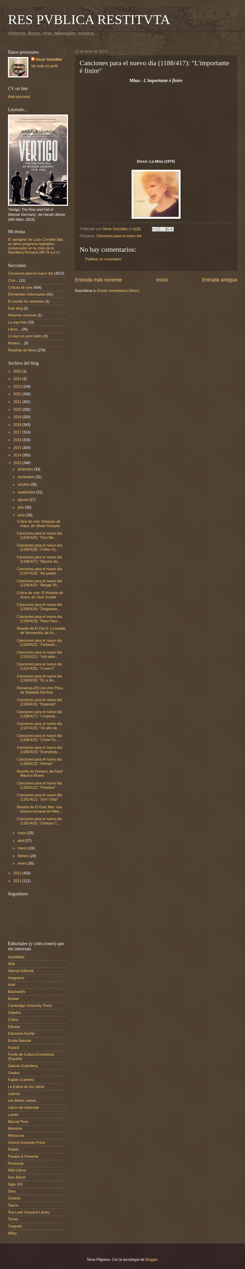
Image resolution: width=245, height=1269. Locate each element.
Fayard (13, 1048)
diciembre (26, 469)
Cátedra (14, 1013)
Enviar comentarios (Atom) (118, 291)
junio (22, 515)
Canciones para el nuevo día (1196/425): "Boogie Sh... (39, 583)
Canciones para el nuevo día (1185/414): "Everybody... (39, 750)
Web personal (19, 97)
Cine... (13, 280)
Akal (11, 964)
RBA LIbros (17, 1170)
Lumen (13, 1115)
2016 (17, 440)
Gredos (14, 1073)
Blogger (151, 1260)
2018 (17, 425)
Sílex (12, 1191)
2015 (17, 448)
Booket (13, 999)
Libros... (14, 329)
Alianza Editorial (20, 971)
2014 (17, 455)
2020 (17, 409)
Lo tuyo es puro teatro (25, 336)
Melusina (15, 1128)
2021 (17, 402)
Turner (13, 1219)
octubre (24, 484)
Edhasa (14, 1027)
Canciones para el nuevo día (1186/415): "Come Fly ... (39, 738)
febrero (24, 856)
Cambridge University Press (30, 1006)
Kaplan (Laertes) (21, 1080)
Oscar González (49, 59)
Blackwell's (16, 992)
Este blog (15, 308)
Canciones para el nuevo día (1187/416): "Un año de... (39, 726)
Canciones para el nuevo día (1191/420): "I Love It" (39, 666)
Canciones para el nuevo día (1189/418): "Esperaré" (39, 702)
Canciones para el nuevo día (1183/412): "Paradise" (39, 785)
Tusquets (15, 1226)
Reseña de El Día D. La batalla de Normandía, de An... (41, 631)
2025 (17, 371)
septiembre (27, 492)
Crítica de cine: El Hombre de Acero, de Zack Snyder (40, 595)
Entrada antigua (219, 280)
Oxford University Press (26, 1143)
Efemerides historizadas (27, 294)
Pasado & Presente (23, 1156)
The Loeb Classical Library (29, 1212)
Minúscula (16, 1135)
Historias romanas (22, 315)
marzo (23, 848)
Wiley (12, 1233)
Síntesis (14, 1198)
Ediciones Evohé (21, 1033)
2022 (17, 394)
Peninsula (16, 1163)
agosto (23, 500)
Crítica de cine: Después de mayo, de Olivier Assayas (38, 524)
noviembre (26, 477)
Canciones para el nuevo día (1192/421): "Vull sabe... (39, 654)
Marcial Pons (18, 1122)
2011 (17, 881)
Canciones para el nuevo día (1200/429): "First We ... (39, 535)
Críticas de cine (20, 287)
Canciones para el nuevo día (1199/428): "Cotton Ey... (39, 547)
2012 (17, 873)
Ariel (11, 985)
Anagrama (16, 978)
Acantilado (16, 957)
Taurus (13, 1205)
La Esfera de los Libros (26, 1087)
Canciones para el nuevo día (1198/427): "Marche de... (39, 559)
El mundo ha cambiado (26, 301)
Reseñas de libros (22, 350)
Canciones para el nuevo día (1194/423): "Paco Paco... (39, 619)
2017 (17, 432)
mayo (22, 833)
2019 (17, 417)
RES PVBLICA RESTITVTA (89, 19)
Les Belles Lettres (22, 1100)
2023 (17, 386)
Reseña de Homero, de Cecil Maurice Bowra (39, 773)
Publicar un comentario (103, 259)
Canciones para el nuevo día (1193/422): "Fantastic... (39, 643)
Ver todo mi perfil (44, 66)
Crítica (13, 1020)
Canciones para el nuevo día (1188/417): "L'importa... (39, 714)
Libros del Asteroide (23, 1108)
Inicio (162, 280)
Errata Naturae (19, 1041)
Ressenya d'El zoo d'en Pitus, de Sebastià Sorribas (40, 690)
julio (21, 507)
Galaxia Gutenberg (23, 1066)
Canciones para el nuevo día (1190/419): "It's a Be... (39, 678)
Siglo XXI (15, 1184)
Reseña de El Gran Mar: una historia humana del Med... (39, 809)
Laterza (14, 1094)
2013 (17, 463)
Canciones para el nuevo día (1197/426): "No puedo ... (39, 571)
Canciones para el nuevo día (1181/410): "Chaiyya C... (39, 821)
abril (21, 841)
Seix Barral (16, 1177)
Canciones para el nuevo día (119, 236)
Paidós (13, 1149)
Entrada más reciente (98, 280)
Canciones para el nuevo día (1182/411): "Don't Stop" (39, 797)
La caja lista (17, 322)
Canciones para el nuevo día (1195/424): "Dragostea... (39, 607)
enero (23, 863)
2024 (17, 379)
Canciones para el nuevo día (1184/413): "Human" (39, 761)
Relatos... (15, 343)
